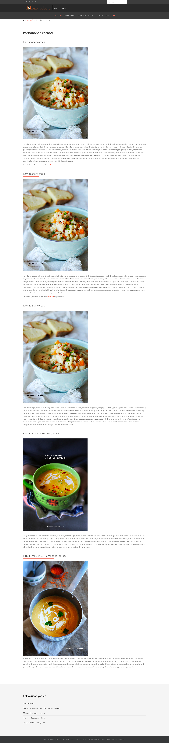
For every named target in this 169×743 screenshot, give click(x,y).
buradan (53, 165)
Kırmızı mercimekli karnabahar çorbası (45, 555)
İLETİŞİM (91, 15)
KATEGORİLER (69, 15)
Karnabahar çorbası (34, 42)
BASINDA (100, 15)
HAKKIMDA (82, 15)
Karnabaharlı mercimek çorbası (41, 433)
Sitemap (108, 15)
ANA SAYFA (58, 15)
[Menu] (114, 15)
